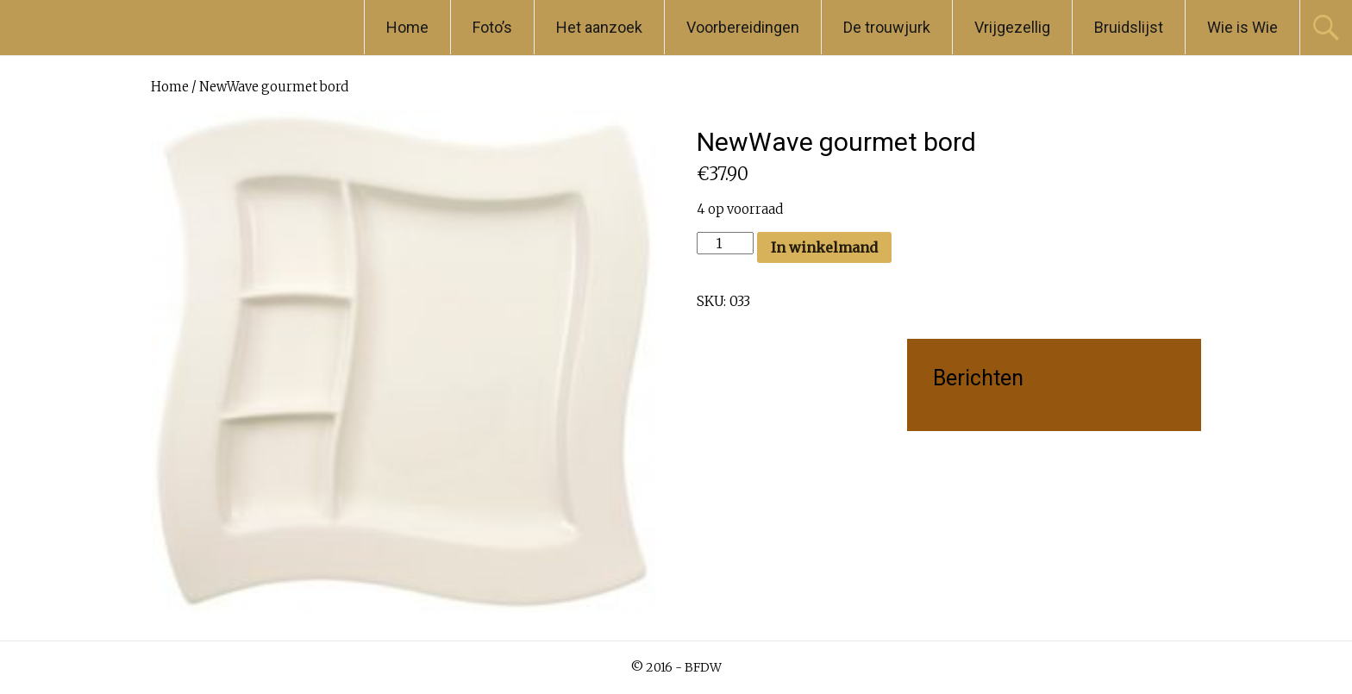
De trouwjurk (886, 27)
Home (407, 27)
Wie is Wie (1242, 27)
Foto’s (492, 27)
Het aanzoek (599, 27)
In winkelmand (824, 247)
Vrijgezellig (1012, 27)
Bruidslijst (1128, 27)
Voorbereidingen (742, 27)
